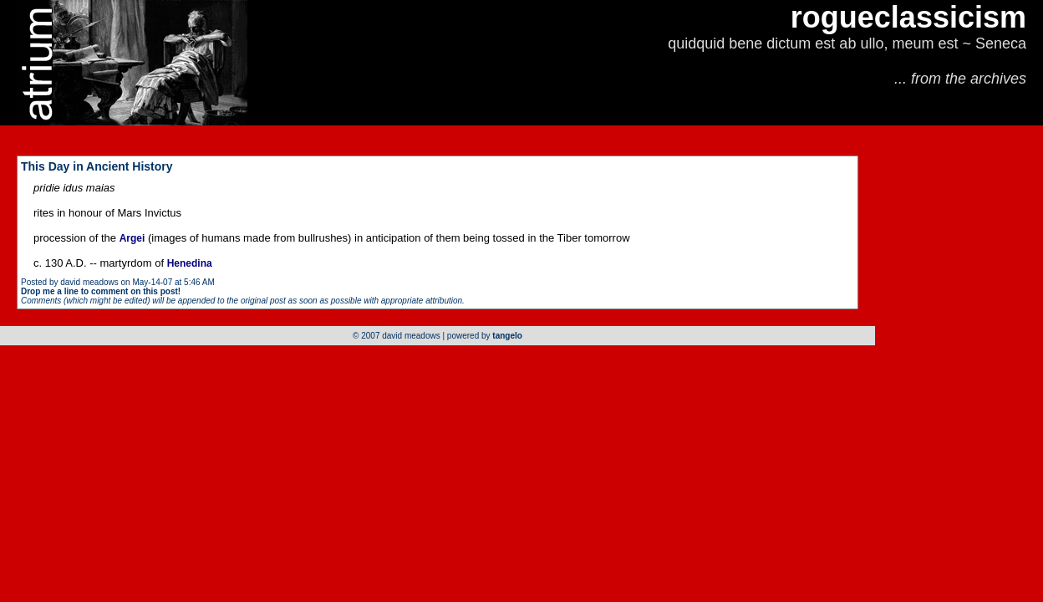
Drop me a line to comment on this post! (101, 291)
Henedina (189, 263)
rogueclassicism (908, 17)
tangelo (507, 335)
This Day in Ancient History (97, 166)
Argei (132, 238)
